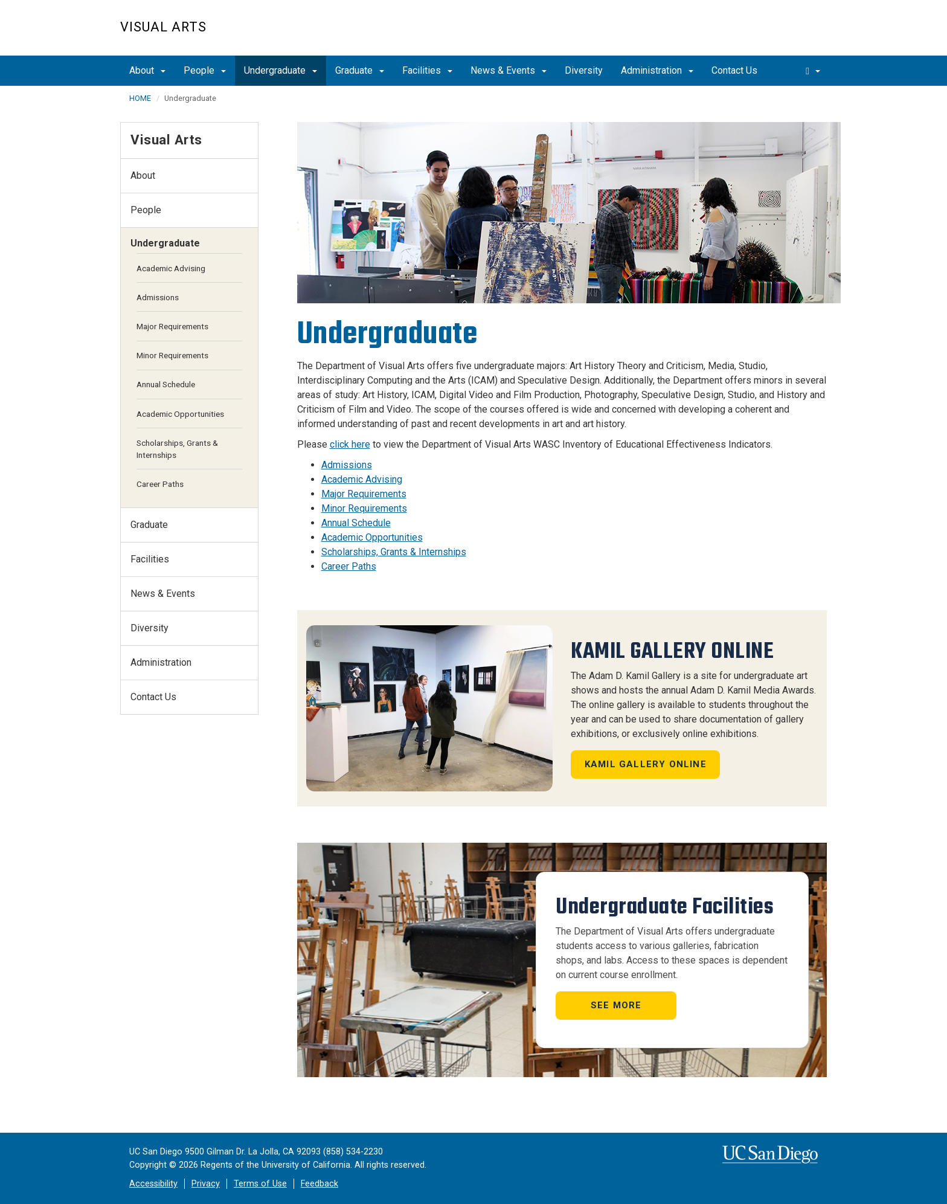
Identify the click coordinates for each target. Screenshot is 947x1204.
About (147, 70)
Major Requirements (363, 494)
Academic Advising (361, 479)
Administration (657, 70)
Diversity (584, 70)
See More (616, 1005)
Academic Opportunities (372, 537)
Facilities (427, 70)
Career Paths (348, 566)
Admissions (346, 465)
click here (350, 444)
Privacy (205, 1184)
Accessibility (153, 1184)
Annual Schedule (356, 523)
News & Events (508, 70)
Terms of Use (260, 1184)
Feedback (319, 1184)
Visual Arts (163, 26)
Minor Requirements (364, 508)
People (205, 70)
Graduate (359, 70)
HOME (140, 98)
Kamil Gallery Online (646, 764)
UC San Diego (758, 34)
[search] (813, 71)
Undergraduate (280, 70)
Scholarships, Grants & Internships (393, 552)
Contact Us (734, 70)
